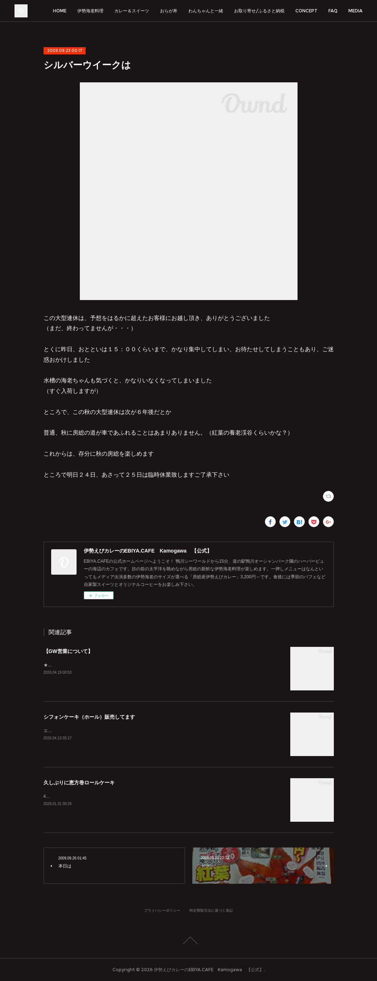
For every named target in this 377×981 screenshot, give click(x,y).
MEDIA (355, 10)
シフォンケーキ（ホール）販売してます (89, 717)
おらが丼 (168, 10)
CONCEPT (306, 10)
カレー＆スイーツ (131, 10)
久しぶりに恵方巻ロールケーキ (79, 782)
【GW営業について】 (68, 651)
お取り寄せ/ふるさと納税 (259, 10)
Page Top (188, 940)
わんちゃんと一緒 (205, 10)
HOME (59, 10)
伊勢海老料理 (90, 10)
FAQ (332, 10)
